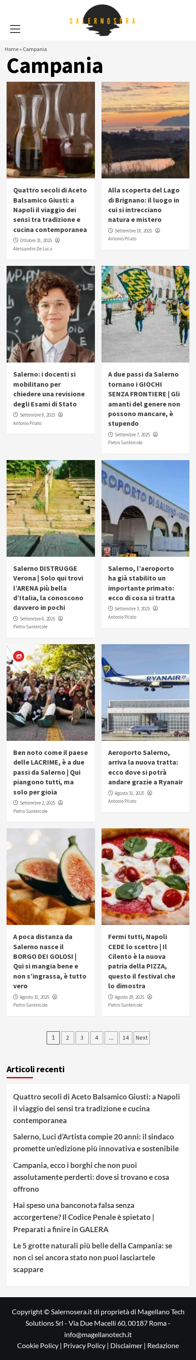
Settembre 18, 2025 (133, 231)
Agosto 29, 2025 (129, 997)
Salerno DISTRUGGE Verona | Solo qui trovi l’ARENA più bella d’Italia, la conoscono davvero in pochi (48, 588)
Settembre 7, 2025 (132, 435)
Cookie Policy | (40, 1345)
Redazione (163, 1345)
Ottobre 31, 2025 (36, 240)
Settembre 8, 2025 (37, 415)
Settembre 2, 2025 (37, 803)
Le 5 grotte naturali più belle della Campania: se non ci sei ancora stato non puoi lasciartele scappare (92, 1257)
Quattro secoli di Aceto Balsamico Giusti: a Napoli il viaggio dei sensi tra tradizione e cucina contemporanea (50, 209)
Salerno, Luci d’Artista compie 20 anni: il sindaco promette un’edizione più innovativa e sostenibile (96, 1142)
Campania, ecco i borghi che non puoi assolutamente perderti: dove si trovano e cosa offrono (91, 1177)
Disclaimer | (128, 1345)
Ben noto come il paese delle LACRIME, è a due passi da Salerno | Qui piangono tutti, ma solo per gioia (50, 772)
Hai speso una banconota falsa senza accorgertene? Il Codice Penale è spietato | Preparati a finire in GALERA (83, 1216)
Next (142, 1037)
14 (126, 1037)
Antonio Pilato (122, 239)
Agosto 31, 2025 (129, 793)
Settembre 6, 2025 (37, 619)
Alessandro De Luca (32, 249)
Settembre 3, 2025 (132, 609)
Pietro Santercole (125, 442)
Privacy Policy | (86, 1345)
